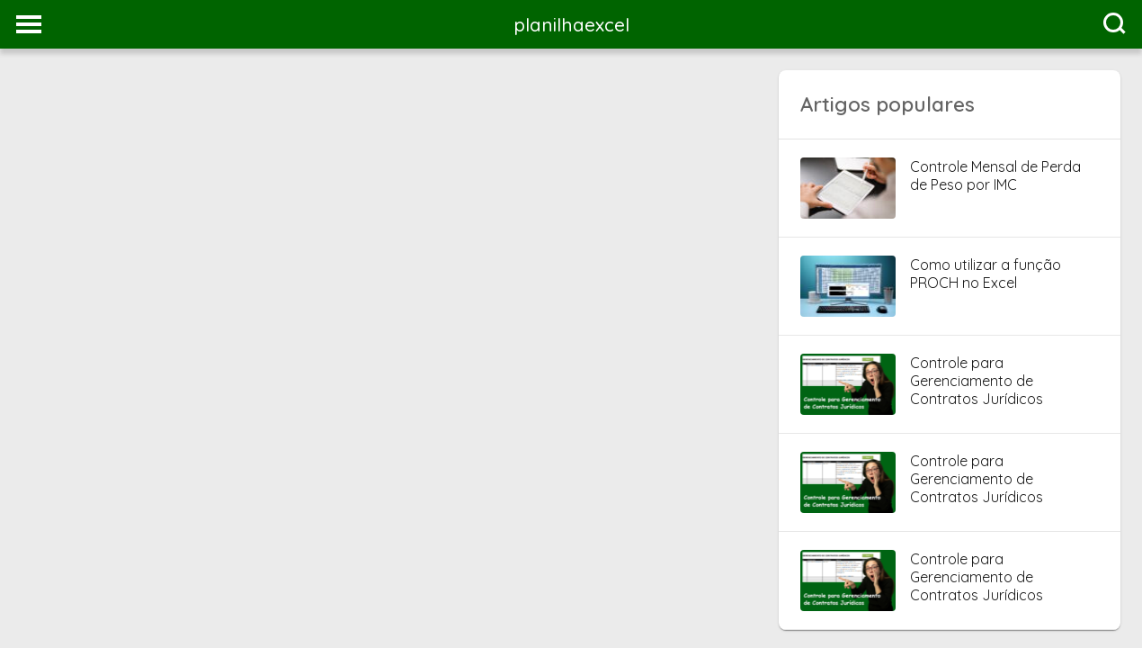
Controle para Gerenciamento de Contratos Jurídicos (976, 381)
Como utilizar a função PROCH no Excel (985, 274)
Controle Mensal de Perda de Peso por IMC (995, 176)
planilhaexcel (571, 24)
